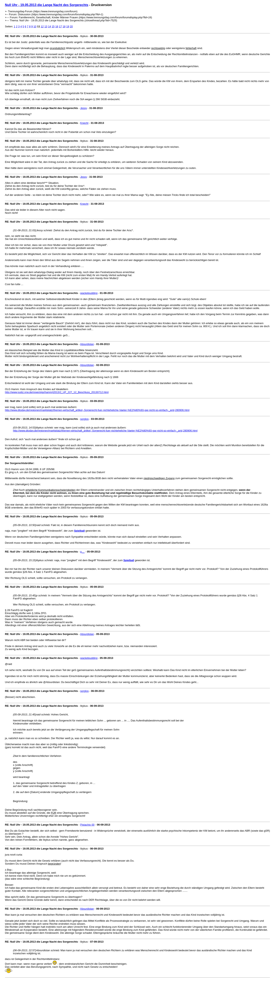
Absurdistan (87, 344)
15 (53, 26)
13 (45, 26)
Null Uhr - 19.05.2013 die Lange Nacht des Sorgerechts (46, 5)
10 (34, 26)
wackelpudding (89, 293)
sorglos (84, 418)
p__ (82, 551)
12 (42, 26)
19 (67, 26)
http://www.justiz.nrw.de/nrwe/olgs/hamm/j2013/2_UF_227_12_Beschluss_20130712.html (57, 392)
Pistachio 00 (87, 824)
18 (64, 26)
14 (49, 26)
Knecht (84, 122)
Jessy (83, 108)
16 (56, 26)
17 (60, 26)
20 (71, 26)
